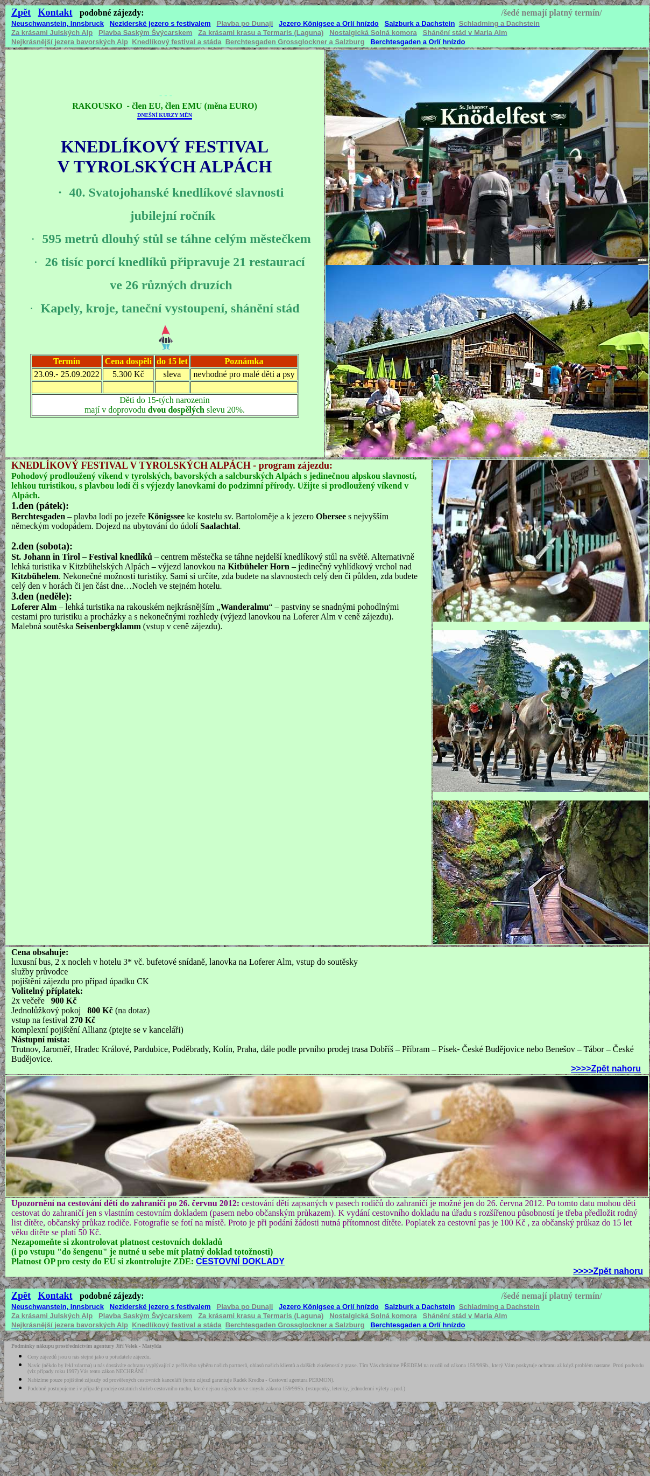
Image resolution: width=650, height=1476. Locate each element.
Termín (66, 361)
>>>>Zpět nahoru (606, 1068)
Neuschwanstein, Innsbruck (57, 23)
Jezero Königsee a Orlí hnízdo (329, 23)
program (277, 465)
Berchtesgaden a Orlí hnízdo (417, 42)
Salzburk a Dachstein (420, 23)
